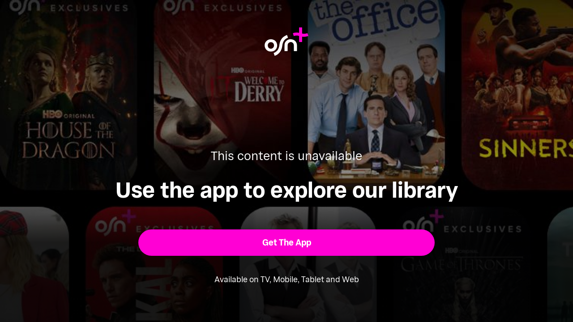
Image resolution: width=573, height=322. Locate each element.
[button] (286, 242)
